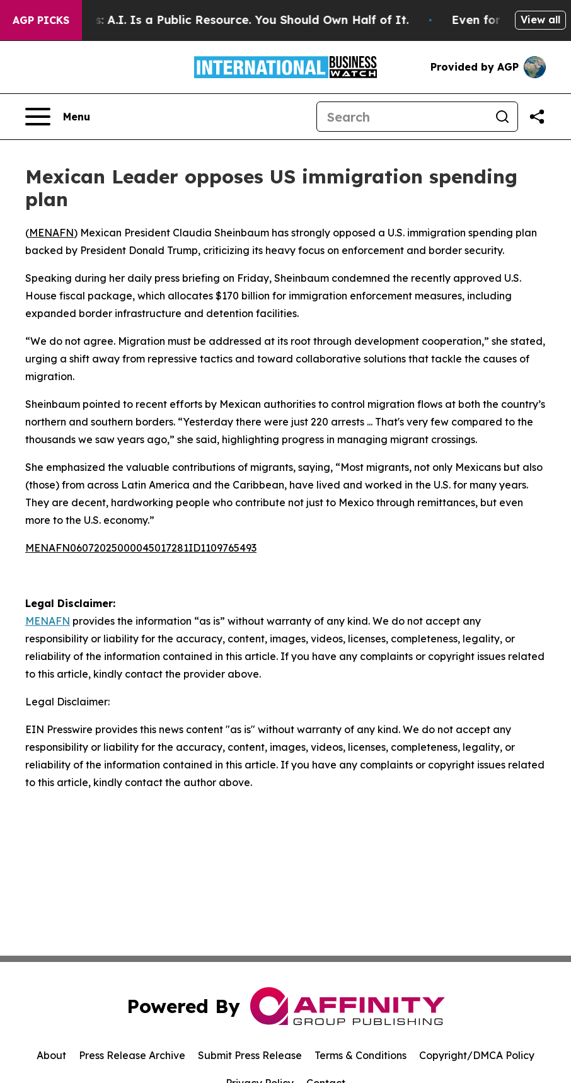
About (51, 1055)
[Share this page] (537, 116)
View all (540, 19)
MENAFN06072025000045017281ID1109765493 (141, 548)
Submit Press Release (250, 1055)
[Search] (402, 116)
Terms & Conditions (360, 1055)
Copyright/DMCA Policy (476, 1055)
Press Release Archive (132, 1055)
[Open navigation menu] (57, 116)
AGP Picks (41, 20)
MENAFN (51, 232)
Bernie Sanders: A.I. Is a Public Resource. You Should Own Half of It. (226, 20)
